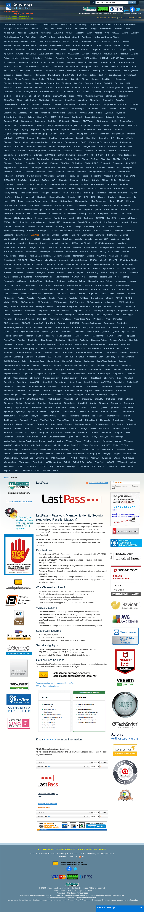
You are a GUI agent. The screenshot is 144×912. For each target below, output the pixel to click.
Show (90, 762)
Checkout (130, 17)
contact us (50, 739)
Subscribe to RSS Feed (98, 483)
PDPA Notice (72, 854)
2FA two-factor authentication (47, 686)
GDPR (81, 854)
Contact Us (72, 856)
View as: (40, 766)
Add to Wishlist (44, 807)
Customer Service (46, 854)
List (49, 766)
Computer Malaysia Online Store (19, 501)
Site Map (62, 856)
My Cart (122, 17)
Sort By (86, 766)
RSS (83, 856)
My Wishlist (112, 17)
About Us (33, 854)
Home (6, 477)
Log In (138, 17)
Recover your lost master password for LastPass (55, 683)
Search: (93, 2)
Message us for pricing (47, 804)
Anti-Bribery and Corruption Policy (100, 854)
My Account (101, 17)
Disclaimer (60, 854)
